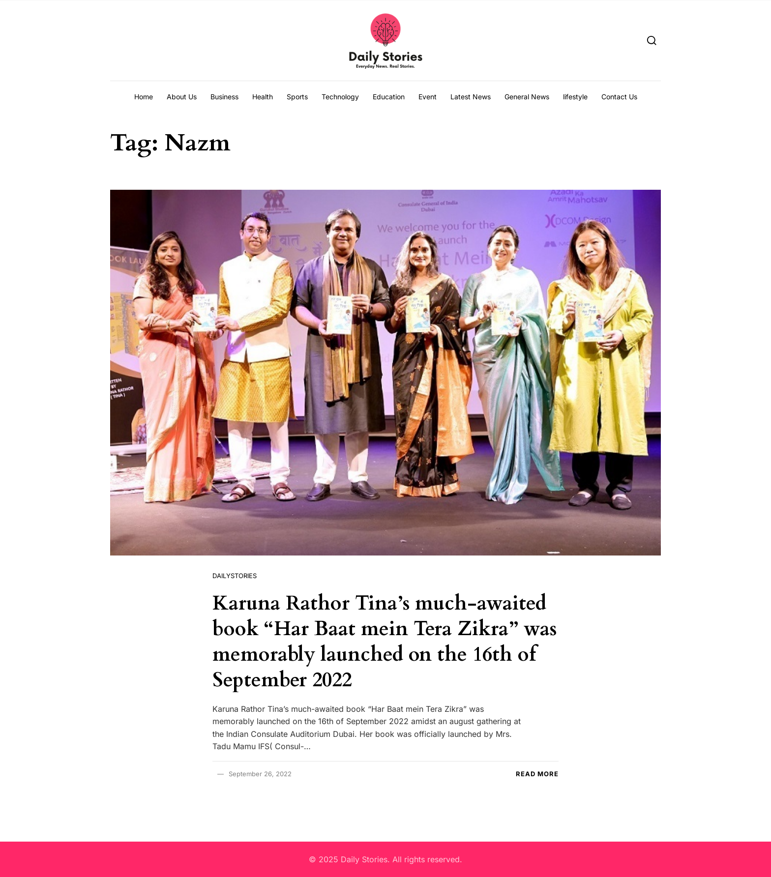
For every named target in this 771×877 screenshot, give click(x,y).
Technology (340, 96)
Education (389, 96)
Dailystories (234, 576)
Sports (297, 96)
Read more (537, 774)
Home (143, 96)
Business (224, 96)
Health (262, 96)
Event (427, 96)
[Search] (651, 40)
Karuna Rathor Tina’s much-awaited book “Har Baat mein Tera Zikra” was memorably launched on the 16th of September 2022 (384, 642)
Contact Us (619, 96)
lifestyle (575, 96)
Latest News (470, 96)
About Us (182, 96)
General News (526, 96)
